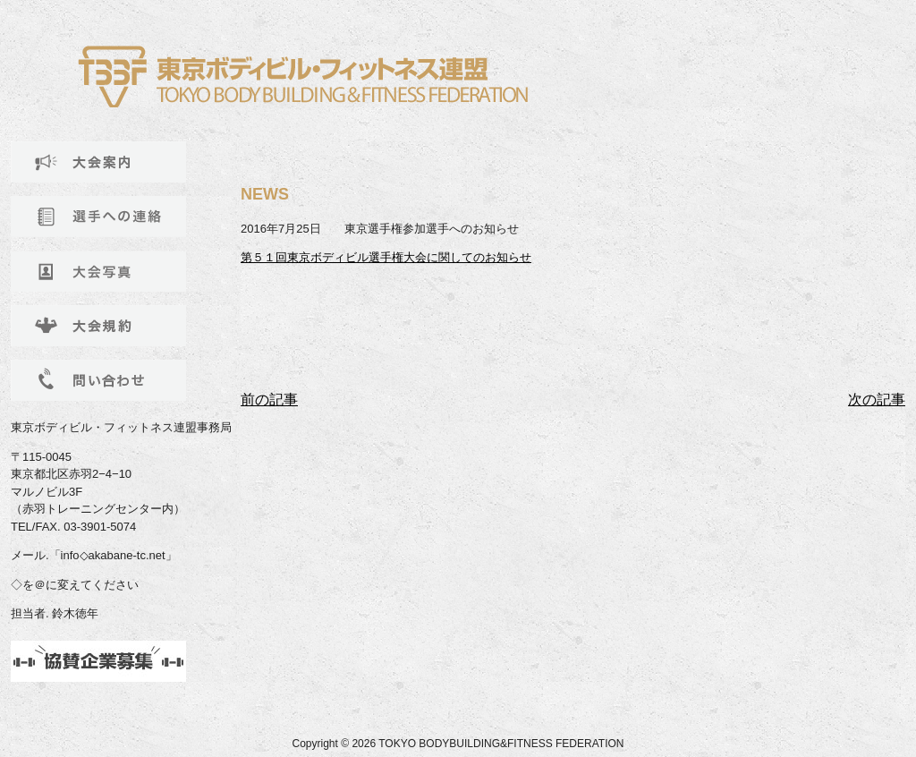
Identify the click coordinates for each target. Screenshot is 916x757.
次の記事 (876, 399)
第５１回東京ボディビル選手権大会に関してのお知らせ (386, 257)
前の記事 (269, 399)
